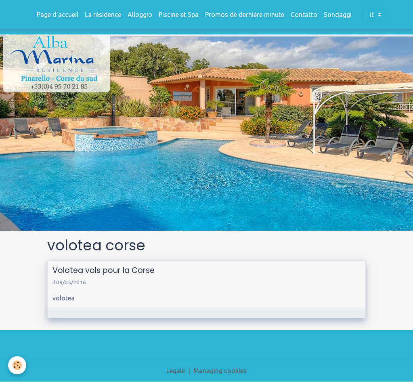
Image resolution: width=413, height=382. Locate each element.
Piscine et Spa (179, 14)
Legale (175, 370)
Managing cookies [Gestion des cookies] (220, 370)
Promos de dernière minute (244, 14)
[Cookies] (17, 365)
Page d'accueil (57, 14)
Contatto (304, 14)
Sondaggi (338, 14)
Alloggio (140, 14)
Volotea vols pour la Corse (103, 270)
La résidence (103, 14)
